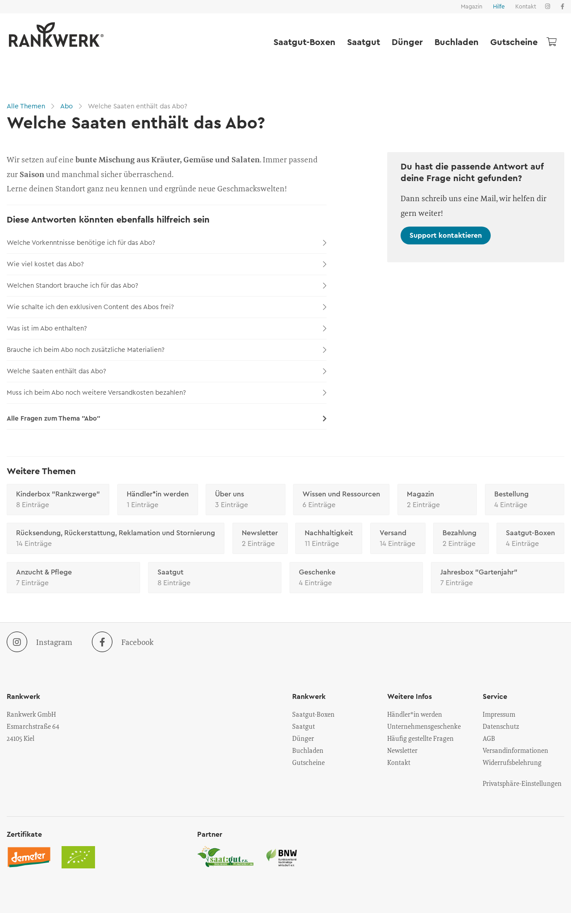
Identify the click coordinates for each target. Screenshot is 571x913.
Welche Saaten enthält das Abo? (137, 106)
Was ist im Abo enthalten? (167, 328)
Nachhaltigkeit (329, 539)
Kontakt (525, 6)
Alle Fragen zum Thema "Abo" (167, 418)
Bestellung (524, 500)
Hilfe (499, 6)
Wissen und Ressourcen (341, 500)
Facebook (122, 642)
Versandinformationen (515, 750)
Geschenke (356, 578)
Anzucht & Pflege (73, 578)
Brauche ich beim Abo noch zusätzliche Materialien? (167, 350)
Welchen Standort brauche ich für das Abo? (167, 285)
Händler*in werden (158, 500)
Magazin (471, 6)
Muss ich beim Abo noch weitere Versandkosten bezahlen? (167, 392)
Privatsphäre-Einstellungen (522, 783)
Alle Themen (27, 106)
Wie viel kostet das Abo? (167, 264)
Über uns (245, 500)
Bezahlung (461, 539)
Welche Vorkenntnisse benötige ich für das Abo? (167, 243)
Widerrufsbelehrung (512, 762)
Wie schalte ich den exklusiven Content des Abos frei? (167, 307)
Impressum (499, 714)
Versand (398, 539)
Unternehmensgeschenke (424, 726)
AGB (489, 738)
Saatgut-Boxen (304, 42)
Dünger (407, 42)
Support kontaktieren (446, 235)
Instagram (39, 642)
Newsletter (260, 539)
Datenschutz (501, 726)
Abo (66, 106)
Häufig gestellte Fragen (420, 738)
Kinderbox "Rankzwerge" (58, 500)
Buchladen (456, 42)
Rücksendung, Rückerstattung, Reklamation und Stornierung (115, 539)
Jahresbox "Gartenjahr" (497, 578)
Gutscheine (514, 42)
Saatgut (363, 42)
